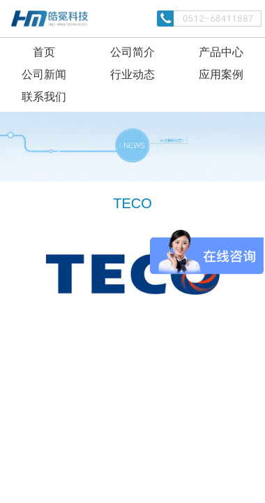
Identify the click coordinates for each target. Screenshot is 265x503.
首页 (44, 52)
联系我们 (44, 97)
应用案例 (221, 74)
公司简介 (132, 52)
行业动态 (132, 74)
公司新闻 (44, 74)
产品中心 (221, 52)
